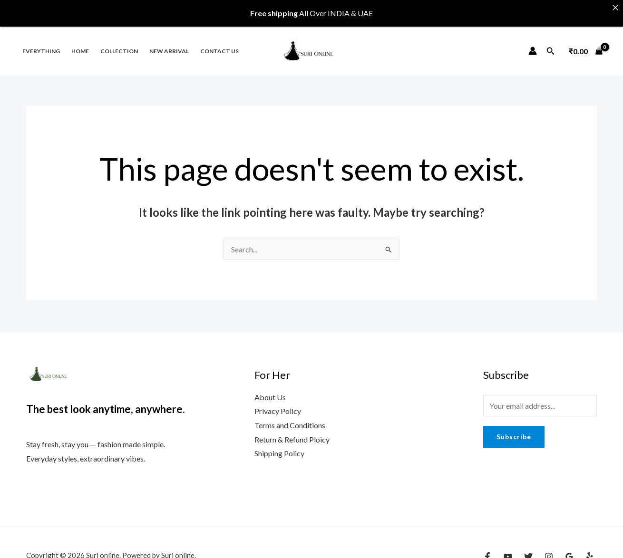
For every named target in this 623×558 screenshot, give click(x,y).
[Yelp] (589, 549)
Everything (41, 44)
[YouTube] (508, 549)
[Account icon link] (532, 43)
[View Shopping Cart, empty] (585, 43)
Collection (119, 44)
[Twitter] (528, 549)
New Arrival (169, 44)
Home (80, 44)
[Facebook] (487, 549)
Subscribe (513, 429)
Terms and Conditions (289, 418)
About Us (270, 389)
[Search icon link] (550, 43)
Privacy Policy (277, 403)
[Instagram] (549, 549)
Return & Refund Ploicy (292, 431)
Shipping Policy (279, 446)
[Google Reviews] (569, 549)
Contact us (219, 44)
